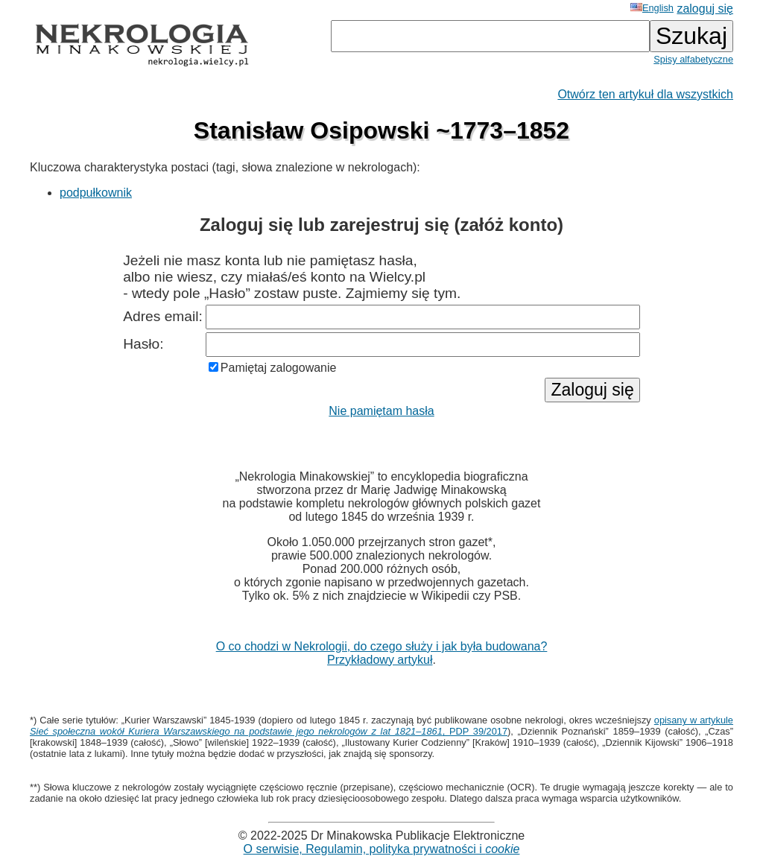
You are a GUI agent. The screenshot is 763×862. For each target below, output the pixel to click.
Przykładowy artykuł (379, 659)
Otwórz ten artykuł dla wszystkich (645, 94)
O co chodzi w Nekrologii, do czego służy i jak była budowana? (382, 646)
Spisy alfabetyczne (693, 59)
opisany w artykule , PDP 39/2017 (381, 725)
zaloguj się (705, 8)
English (652, 7)
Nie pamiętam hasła (381, 411)
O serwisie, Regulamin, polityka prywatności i (382, 849)
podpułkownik (96, 192)
